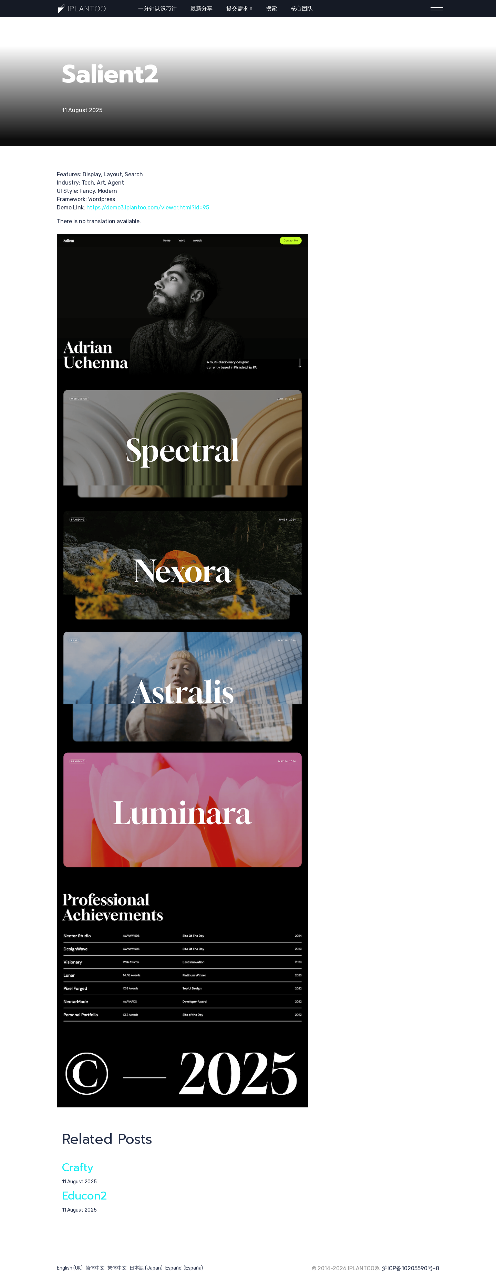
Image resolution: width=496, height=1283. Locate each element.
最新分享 (201, 8)
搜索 (271, 8)
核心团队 (302, 8)
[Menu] (435, 9)
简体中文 (95, 1268)
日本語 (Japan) (146, 1268)
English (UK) (70, 1268)
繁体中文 (117, 1268)
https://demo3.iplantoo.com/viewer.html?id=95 (147, 207)
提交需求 (237, 8)
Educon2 (84, 1195)
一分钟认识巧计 (157, 8)
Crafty (78, 1167)
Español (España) (184, 1268)
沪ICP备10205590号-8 (410, 1268)
